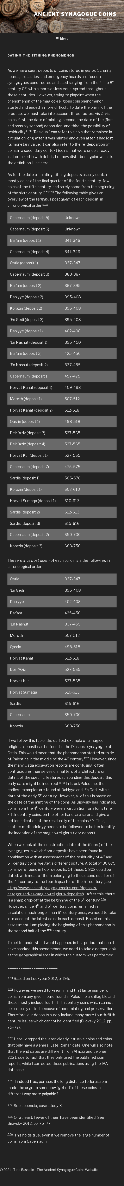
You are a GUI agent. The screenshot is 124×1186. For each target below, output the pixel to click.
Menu (62, 38)
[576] (45, 204)
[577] (86, 758)
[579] (92, 820)
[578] (62, 782)
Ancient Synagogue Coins (75, 14)
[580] (103, 899)
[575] (51, 192)
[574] (29, 131)
